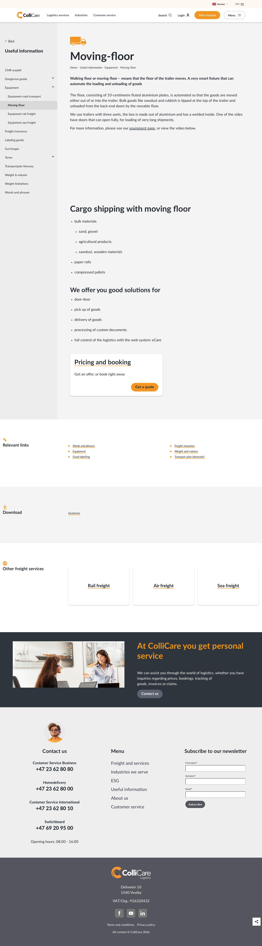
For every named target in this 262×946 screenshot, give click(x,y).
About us (119, 798)
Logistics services (58, 15)
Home (73, 67)
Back (11, 41)
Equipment (111, 67)
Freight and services (130, 763)
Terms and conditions (120, 924)
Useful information (91, 67)
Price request (207, 15)
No (237, 4)
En (242, 4)
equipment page (142, 128)
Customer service (104, 15)
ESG (115, 781)
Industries (81, 15)
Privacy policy (146, 924)
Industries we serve (129, 772)
